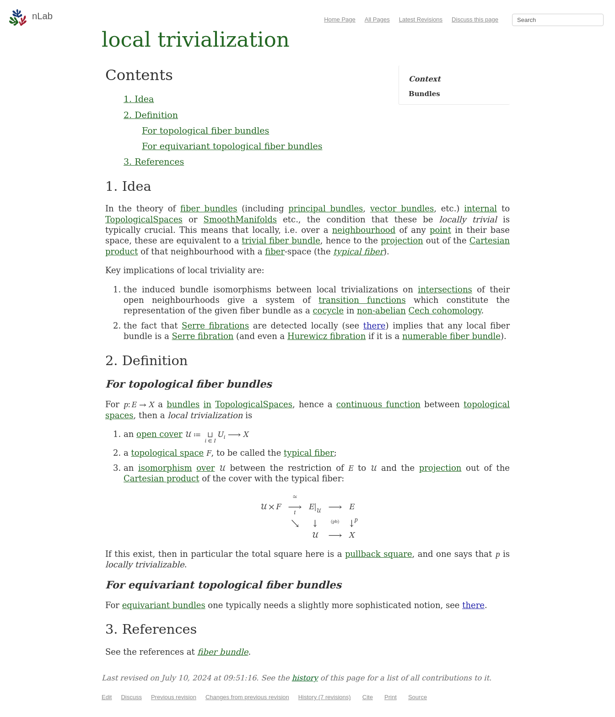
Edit (107, 697)
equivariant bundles (163, 605)
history (305, 678)
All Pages (377, 19)
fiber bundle (222, 652)
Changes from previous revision (247, 697)
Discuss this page (475, 19)
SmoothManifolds (240, 219)
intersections (445, 289)
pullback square (378, 554)
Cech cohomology (445, 310)
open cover (159, 434)
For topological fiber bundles (205, 130)
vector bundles (402, 208)
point (440, 230)
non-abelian (381, 310)
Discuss (131, 697)
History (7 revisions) (324, 697)
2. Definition (151, 115)
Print (390, 697)
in (207, 404)
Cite (367, 697)
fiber (275, 251)
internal (480, 208)
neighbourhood (363, 230)
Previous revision (173, 697)
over (205, 468)
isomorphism (165, 468)
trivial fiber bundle (281, 240)
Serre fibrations (215, 325)
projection (402, 240)
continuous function (378, 404)
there (374, 325)
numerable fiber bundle (451, 336)
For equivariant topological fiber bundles (232, 146)
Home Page (340, 19)
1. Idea (139, 99)
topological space (167, 453)
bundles (183, 404)
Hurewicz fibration (326, 336)
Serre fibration (203, 336)
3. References (154, 161)
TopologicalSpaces (144, 219)
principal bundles (325, 208)
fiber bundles (208, 208)
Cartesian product (161, 478)
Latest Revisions (420, 19)
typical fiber (358, 251)
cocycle (328, 310)
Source (417, 697)
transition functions (361, 300)
